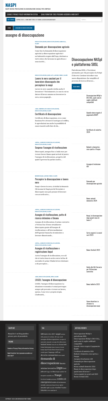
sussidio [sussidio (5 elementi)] (52, 388)
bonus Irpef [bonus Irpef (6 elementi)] (44, 350)
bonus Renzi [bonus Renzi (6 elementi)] (52, 350)
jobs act (50, 75)
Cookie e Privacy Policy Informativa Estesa (22, 14)
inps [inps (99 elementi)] (60, 368)
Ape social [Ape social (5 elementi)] (60, 337)
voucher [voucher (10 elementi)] (58, 388)
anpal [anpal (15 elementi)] (58, 334)
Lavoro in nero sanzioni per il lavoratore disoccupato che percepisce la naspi (48, 82)
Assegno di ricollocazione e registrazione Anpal (47, 249)
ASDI (36, 109)
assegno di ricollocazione (50, 142)
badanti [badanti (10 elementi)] (43, 344)
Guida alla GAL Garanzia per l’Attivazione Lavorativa (94, 269)
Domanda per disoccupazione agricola (52, 47)
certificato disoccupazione (49, 109)
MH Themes (28, 399)
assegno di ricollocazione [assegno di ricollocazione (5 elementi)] (59, 342)
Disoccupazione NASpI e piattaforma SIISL (87, 62)
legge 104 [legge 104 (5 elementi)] (49, 372)
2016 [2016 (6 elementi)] (49, 334)
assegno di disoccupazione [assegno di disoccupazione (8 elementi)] (50, 339)
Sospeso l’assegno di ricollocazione (51, 147)
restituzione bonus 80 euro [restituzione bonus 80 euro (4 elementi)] (52, 385)
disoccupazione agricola (56, 42)
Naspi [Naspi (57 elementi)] (58, 375)
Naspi (37, 44)
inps (52, 277)
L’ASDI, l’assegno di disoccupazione (50, 280)
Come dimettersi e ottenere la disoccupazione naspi (93, 303)
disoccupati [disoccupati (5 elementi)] (61, 355)
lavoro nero (58, 75)
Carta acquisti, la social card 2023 (94, 234)
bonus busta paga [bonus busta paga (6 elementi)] (46, 347)
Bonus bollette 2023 (93, 284)
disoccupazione (41, 42)
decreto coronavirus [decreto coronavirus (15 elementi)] (49, 355)
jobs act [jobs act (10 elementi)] (43, 372)
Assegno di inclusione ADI (94, 165)
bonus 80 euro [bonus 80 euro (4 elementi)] (55, 344)
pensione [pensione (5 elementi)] (54, 379)
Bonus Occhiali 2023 (93, 250)
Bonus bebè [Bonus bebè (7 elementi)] (63, 345)
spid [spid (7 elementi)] (48, 388)
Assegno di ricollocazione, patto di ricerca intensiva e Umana (50, 216)
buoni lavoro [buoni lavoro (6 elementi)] (60, 350)
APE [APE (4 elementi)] (56, 337)
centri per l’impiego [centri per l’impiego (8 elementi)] (48, 352)
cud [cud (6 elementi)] (59, 352)
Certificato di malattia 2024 (94, 131)
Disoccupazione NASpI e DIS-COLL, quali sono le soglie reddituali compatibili (94, 99)
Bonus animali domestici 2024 (95, 199)
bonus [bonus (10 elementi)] (49, 344)
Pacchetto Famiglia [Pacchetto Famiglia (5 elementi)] (46, 379)
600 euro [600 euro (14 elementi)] (44, 334)
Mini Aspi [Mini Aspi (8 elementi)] (56, 372)
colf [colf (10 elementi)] (56, 352)
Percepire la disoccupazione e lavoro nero (51, 180)
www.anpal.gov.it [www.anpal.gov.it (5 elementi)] (52, 390)
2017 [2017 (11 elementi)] (53, 334)
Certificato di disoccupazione (48, 114)
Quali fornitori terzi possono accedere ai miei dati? (60, 14)
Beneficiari (39, 176)
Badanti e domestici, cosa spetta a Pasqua (93, 148)
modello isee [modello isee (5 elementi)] (50, 376)
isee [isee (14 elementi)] (64, 368)
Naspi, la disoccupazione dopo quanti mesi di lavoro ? (94, 218)
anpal (37, 142)
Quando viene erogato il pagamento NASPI (94, 114)
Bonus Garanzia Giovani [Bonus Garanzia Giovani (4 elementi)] (58, 347)
